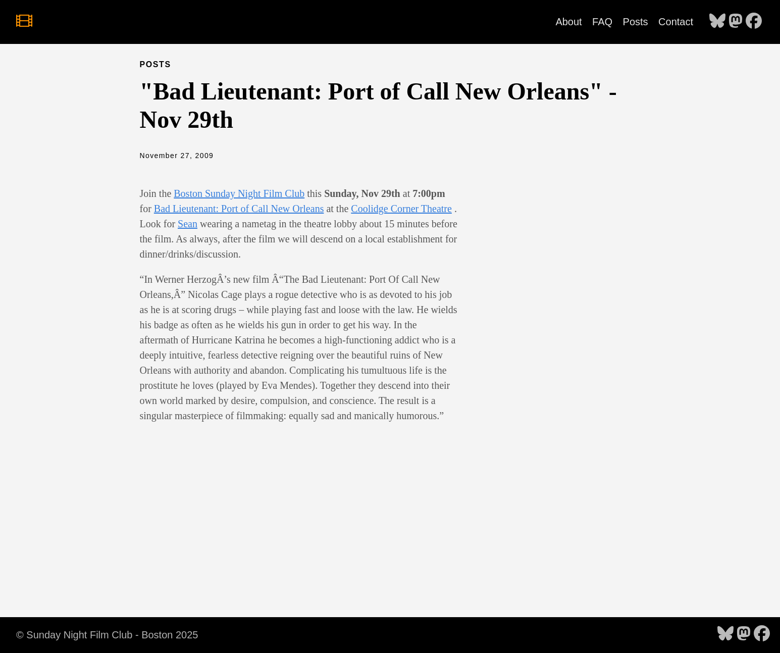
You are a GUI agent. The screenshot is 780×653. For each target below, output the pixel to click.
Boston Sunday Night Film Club (239, 193)
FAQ (602, 21)
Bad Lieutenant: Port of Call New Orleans (239, 208)
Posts (635, 21)
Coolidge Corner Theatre (401, 208)
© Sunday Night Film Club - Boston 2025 (107, 634)
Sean (187, 223)
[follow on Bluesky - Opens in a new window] (717, 22)
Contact (675, 21)
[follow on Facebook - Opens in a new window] (754, 22)
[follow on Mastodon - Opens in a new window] (735, 22)
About (568, 21)
